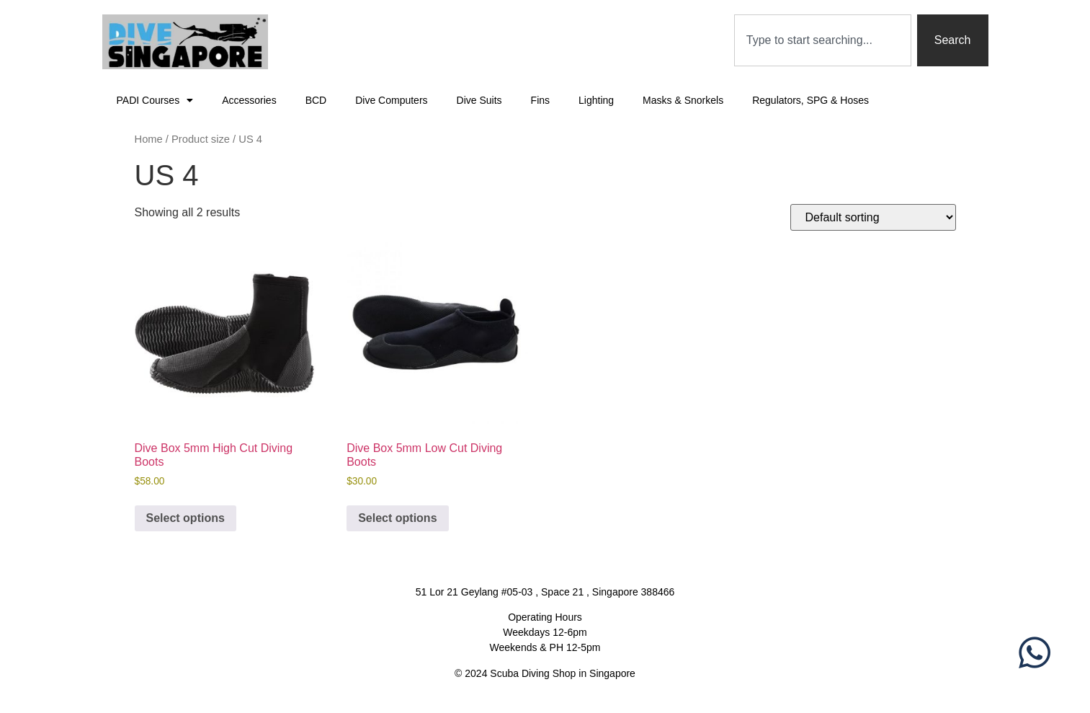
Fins (540, 100)
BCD (316, 100)
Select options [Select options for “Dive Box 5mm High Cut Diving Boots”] (185, 518)
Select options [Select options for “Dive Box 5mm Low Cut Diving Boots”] (397, 518)
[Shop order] (873, 217)
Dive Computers (391, 100)
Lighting (596, 100)
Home (149, 139)
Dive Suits (479, 100)
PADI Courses (155, 100)
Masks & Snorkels (683, 100)
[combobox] (822, 40)
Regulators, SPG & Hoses (810, 100)
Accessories (249, 100)
